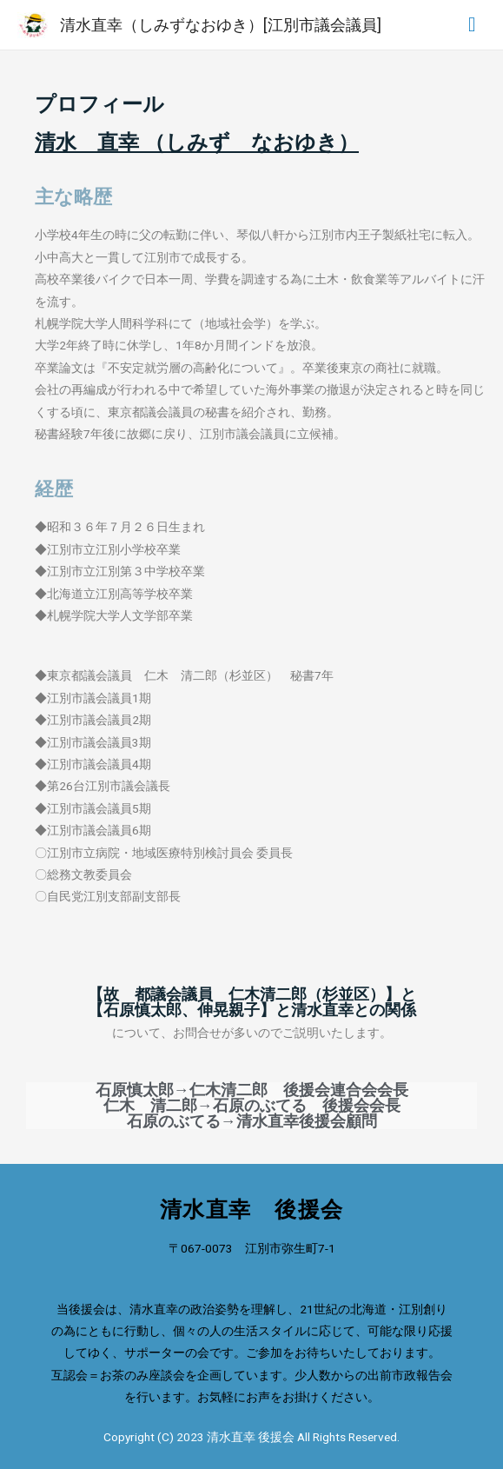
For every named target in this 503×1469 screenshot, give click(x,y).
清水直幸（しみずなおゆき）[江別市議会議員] (220, 25)
